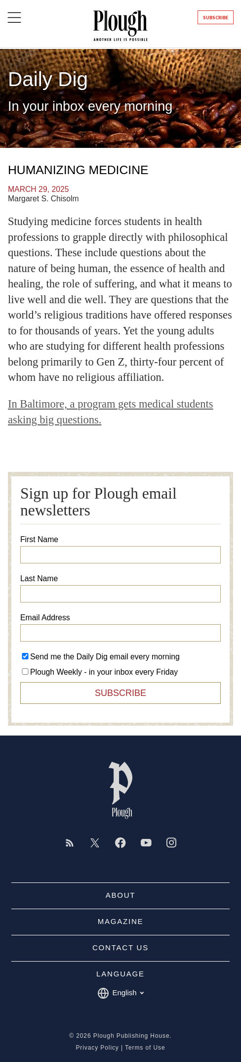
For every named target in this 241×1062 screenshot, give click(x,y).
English (120, 993)
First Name (39, 540)
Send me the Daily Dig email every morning (105, 656)
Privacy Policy (97, 1047)
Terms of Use (145, 1047)
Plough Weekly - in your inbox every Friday (104, 672)
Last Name (39, 579)
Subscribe (215, 17)
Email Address (45, 618)
